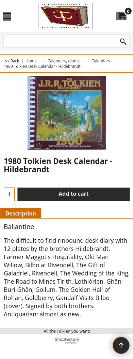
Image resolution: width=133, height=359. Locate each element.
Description (20, 213)
